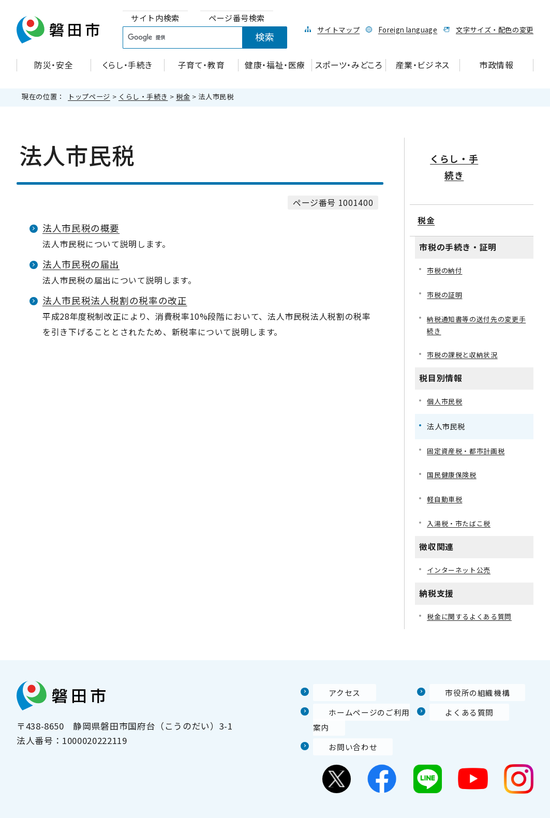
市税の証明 (446, 268)
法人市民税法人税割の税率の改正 (114, 300)
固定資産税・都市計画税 (468, 427)
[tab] (155, 18)
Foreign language (407, 29)
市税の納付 (446, 243)
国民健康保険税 (453, 453)
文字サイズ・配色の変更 (494, 29)
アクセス (331, 672)
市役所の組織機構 (465, 672)
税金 (183, 96)
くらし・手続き (143, 96)
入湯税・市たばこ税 (461, 502)
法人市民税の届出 (81, 264)
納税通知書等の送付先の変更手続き (476, 299)
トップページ (89, 96)
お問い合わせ (340, 727)
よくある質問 (456, 693)
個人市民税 (446, 378)
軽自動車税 (446, 477)
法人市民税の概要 (81, 227)
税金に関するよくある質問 (472, 596)
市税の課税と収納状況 (464, 330)
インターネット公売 (461, 549)
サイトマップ (338, 29)
